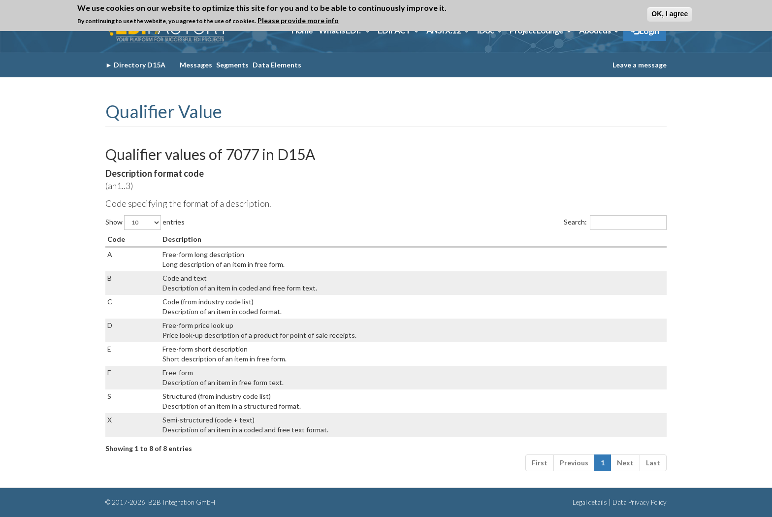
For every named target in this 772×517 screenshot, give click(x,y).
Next (625, 462)
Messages (196, 65)
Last (653, 462)
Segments (232, 65)
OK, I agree (669, 14)
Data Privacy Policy (639, 502)
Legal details (590, 502)
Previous (574, 462)
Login (645, 31)
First (539, 462)
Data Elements (277, 65)
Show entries (145, 222)
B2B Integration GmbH (181, 502)
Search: (615, 222)
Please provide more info (298, 20)
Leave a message (639, 65)
